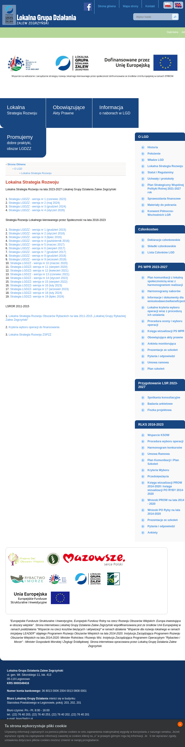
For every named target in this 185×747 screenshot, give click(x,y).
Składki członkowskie (162, 246)
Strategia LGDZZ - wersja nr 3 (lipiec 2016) (35, 237)
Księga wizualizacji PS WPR (166, 331)
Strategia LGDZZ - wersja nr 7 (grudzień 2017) (37, 252)
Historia (153, 147)
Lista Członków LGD (161, 252)
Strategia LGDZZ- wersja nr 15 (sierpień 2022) (39, 281)
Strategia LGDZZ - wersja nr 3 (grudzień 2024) (37, 206)
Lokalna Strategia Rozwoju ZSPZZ (30, 334)
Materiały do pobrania (162, 205)
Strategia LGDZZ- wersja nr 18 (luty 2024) (36, 292)
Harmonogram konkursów (165, 447)
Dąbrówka (174, 32)
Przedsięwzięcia (158, 476)
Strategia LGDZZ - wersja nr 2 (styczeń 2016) (37, 233)
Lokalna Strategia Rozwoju (165, 166)
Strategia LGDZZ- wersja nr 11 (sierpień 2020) (39, 266)
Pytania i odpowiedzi (161, 356)
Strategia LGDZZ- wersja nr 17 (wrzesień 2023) (39, 289)
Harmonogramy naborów (164, 291)
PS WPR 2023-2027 (153, 267)
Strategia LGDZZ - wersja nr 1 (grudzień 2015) (37, 229)
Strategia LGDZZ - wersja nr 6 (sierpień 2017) (37, 248)
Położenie (154, 153)
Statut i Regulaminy (161, 172)
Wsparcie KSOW (158, 435)
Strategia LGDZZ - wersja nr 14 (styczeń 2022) (39, 278)
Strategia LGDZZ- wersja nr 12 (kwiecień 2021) (39, 270)
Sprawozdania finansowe (164, 198)
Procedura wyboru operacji (166, 441)
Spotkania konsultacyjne (164, 397)
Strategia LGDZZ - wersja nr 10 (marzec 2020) (39, 263)
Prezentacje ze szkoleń (163, 350)
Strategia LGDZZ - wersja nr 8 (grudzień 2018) (37, 255)
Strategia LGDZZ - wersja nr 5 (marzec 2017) (37, 244)
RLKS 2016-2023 (151, 424)
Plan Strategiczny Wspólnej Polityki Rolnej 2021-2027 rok (166, 188)
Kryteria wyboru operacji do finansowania (34, 327)
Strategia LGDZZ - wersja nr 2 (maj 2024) (34, 202)
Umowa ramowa (158, 362)
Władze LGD (156, 160)
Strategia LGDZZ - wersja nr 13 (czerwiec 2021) (39, 274)
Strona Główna (16, 164)
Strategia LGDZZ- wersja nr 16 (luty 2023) (36, 285)
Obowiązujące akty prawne (165, 337)
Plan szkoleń (156, 368)
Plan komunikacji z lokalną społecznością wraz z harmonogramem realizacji (165, 281)
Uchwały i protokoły (161, 178)
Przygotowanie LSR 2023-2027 (158, 385)
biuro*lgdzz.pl (24, 718)
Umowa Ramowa (159, 454)
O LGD (143, 137)
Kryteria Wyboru (158, 470)
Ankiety (153, 532)
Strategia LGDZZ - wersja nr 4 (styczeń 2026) (37, 210)
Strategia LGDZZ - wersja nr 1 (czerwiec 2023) (37, 199)
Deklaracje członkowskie (164, 240)
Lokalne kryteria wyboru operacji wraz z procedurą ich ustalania (165, 311)
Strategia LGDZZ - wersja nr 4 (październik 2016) (39, 241)
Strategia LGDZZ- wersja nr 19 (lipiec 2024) (37, 296)
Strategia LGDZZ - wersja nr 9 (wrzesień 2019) (37, 259)
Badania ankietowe (160, 403)
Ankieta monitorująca (162, 343)
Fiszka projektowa (160, 410)
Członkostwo (148, 229)
